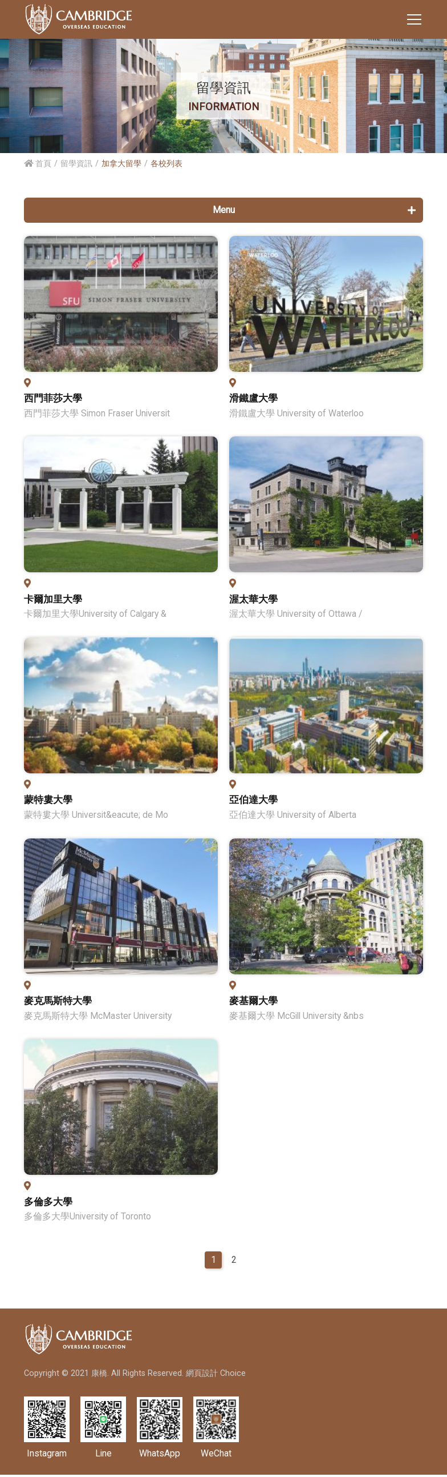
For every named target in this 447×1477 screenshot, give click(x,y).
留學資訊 (76, 163)
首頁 (37, 163)
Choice (233, 1375)
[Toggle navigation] (414, 19)
